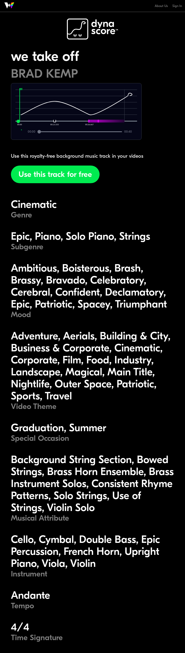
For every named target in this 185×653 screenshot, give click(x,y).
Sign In (177, 6)
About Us (161, 6)
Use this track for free (55, 174)
